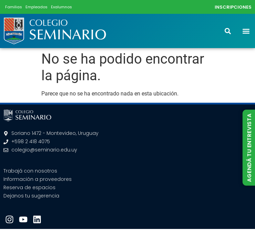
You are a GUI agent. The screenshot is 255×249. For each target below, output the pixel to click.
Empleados (37, 7)
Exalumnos (61, 7)
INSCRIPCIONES (233, 7)
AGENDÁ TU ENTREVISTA (249, 147)
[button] (246, 31)
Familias (13, 7)
